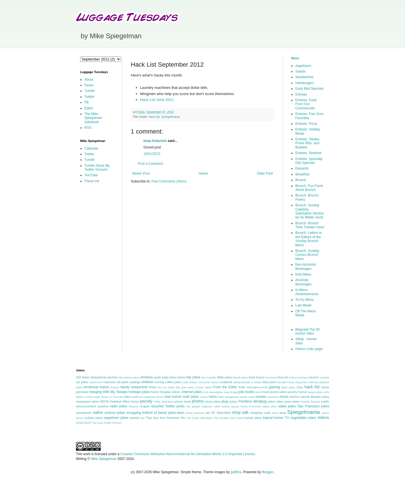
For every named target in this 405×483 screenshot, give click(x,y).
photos (198, 401)
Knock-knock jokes (273, 392)
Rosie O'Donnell (250, 406)
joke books (246, 392)
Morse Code (247, 396)
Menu (295, 58)
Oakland (115, 401)
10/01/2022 (151, 154)
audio (157, 377)
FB (86, 102)
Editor (88, 108)
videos (323, 417)
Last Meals (303, 305)
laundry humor (297, 392)
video (312, 418)
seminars (199, 412)
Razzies (133, 406)
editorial (313, 382)
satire (98, 412)
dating (236, 382)
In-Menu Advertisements (307, 292)
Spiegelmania (170, 116)
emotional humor (96, 387)
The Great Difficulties (199, 417)
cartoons (109, 382)
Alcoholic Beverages (303, 282)
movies (260, 397)
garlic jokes (288, 387)
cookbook (225, 382)
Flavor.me (91, 181)
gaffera (236, 472)
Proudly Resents (310, 401)
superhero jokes (116, 418)
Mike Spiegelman (228, 396)
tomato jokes (253, 417)
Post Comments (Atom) (168, 181)
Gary (299, 387)
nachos (294, 396)
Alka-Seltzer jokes (129, 377)
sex (208, 412)
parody (146, 401)
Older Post (265, 173)
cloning (159, 382)
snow (275, 412)
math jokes (191, 397)
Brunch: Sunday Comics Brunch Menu (307, 255)
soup (282, 412)
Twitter (89, 97)
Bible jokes (224, 377)
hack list (154, 116)
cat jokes (122, 382)
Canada (324, 377)
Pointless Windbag (252, 401)
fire (160, 387)
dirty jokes (269, 382)
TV (287, 418)
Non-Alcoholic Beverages (305, 266)
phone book (183, 401)
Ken (257, 392)
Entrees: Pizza (306, 124)
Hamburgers (304, 83)
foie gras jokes (185, 387)
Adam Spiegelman (94, 377)
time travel (236, 417)
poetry (233, 401)
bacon (181, 377)
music (284, 397)
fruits (242, 387)
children (148, 382)
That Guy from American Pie (165, 417)
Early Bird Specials (309, 89)
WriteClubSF (83, 422)
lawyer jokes (315, 392)
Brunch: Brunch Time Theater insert (309, 225)
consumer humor (208, 382)
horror (155, 392)
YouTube (91, 175)
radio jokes (118, 406)
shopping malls (260, 412)
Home (203, 173)
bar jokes (193, 377)
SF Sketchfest (221, 412)
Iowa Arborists (155, 141)
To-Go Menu (304, 300)
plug (224, 401)
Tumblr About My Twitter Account (97, 167)
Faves (89, 85)
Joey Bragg (231, 392)
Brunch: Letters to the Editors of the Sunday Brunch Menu (308, 239)
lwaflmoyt (137, 396)
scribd (188, 412)
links (127, 396)
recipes (145, 406)
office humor (130, 401)
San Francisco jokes (313, 406)
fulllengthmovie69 (257, 387)
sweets (134, 417)
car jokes (82, 382)
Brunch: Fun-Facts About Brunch (309, 188)
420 (78, 377)
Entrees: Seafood (308, 153)
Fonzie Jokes (203, 387)
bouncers (271, 377)
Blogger (267, 472)
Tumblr (89, 91)
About (88, 80)
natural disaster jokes (314, 396)
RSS (87, 128)
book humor (257, 377)
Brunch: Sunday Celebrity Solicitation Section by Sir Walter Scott (309, 211)
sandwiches (84, 412)
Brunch (300, 180)
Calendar (91, 148)
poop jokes (291, 401)
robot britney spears (226, 406)
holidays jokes (139, 392)
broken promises (299, 377)
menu (213, 397)
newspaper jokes (87, 401)
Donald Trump (285, 382)
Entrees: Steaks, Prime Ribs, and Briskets (307, 143)
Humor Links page (309, 349)
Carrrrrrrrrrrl (96, 382)
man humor (172, 397)
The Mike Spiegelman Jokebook (93, 118)
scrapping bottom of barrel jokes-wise (155, 413)
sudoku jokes (94, 417)
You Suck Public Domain (107, 422)
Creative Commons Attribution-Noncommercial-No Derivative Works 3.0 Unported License (187, 454)
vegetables (299, 418)
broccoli (282, 377)
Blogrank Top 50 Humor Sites (307, 331)
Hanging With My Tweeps (108, 392)
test (142, 417)
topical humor (273, 418)
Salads (300, 71)
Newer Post (141, 173)
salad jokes (287, 406)
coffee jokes (173, 382)
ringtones (206, 406)
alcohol (112, 377)
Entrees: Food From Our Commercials (305, 104)
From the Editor (225, 387)
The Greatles (221, 417)
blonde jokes (240, 377)
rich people (193, 406)
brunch (314, 377)
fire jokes (168, 387)
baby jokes (169, 377)
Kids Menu (303, 274)
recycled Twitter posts (168, 406)
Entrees (301, 94)
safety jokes (269, 406)
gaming (274, 387)
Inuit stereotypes (213, 392)
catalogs (135, 382)
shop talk (240, 412)
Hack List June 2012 (157, 100)
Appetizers (303, 66)
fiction (153, 387)
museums (273, 396)
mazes (204, 396)
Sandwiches (304, 77)
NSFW (104, 401)
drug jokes (301, 382)
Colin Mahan (189, 382)
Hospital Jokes (169, 392)
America (146, 377)
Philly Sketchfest (164, 401)
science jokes (114, 413)
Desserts (302, 168)
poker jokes (276, 401)
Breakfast (302, 174)
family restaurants (133, 387)
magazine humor (153, 396)
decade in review (251, 382)
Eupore (115, 387)
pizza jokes (212, 401)
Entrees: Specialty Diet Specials (309, 161)
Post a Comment (150, 164)
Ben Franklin (209, 377)
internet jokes (192, 392)
